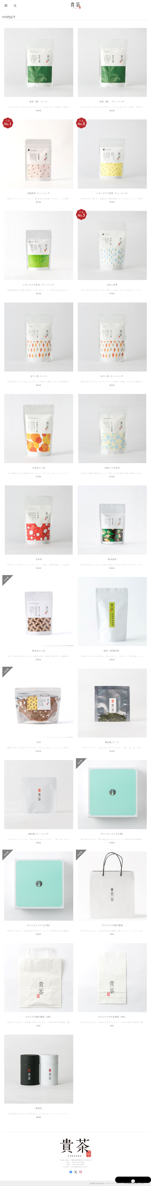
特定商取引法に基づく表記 (134, 1183)
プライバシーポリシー (114, 1183)
